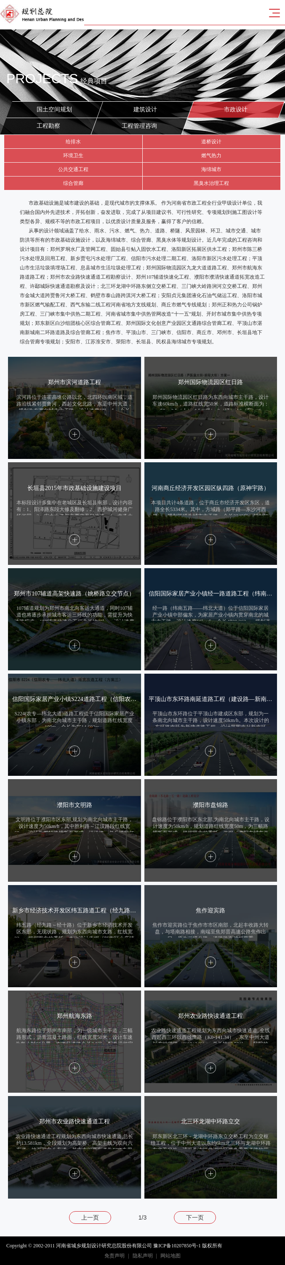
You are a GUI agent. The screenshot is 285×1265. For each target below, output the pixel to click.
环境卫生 (73, 155)
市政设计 (236, 108)
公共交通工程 (73, 169)
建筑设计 (145, 108)
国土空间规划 (54, 108)
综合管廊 (73, 183)
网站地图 (170, 1256)
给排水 (73, 142)
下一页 (195, 1217)
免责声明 (114, 1256)
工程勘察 (48, 126)
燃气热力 (211, 155)
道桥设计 (211, 142)
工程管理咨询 (139, 126)
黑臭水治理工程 (211, 183)
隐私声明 (143, 1256)
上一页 (90, 1217)
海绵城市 (211, 169)
